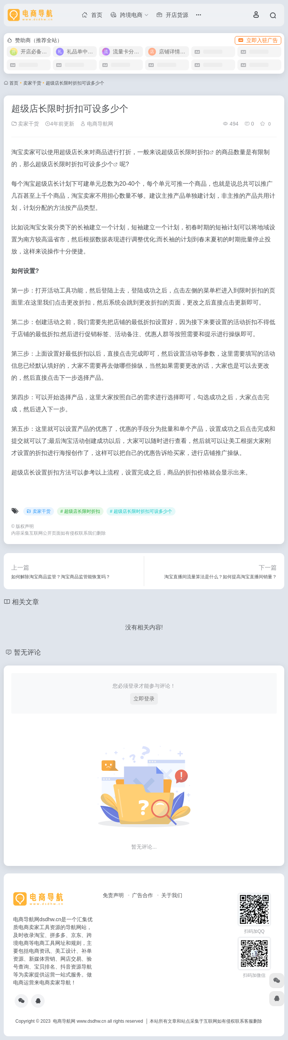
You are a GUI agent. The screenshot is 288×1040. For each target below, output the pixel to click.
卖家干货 (32, 83)
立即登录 (144, 699)
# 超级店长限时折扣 (80, 511)
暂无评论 (27, 652)
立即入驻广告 (258, 40)
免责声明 (113, 895)
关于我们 (171, 895)
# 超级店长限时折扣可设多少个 (141, 511)
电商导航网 (96, 124)
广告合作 (142, 895)
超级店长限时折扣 (185, 152)
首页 (13, 83)
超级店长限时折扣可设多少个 (74, 164)
